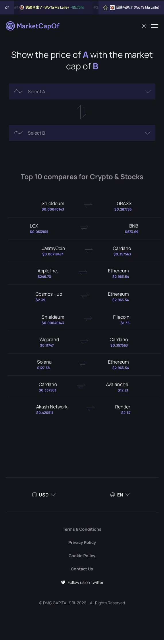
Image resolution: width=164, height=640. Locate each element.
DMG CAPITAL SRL (59, 602)
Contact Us (82, 569)
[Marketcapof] (33, 25)
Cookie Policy (82, 555)
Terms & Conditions (82, 529)
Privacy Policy (82, 542)
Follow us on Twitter (82, 582)
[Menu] (154, 26)
